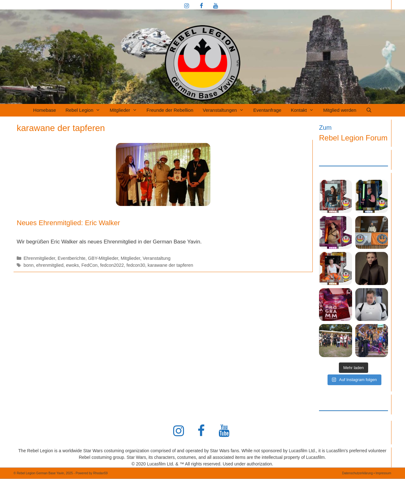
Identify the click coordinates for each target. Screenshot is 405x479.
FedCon (90, 265)
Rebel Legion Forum (353, 138)
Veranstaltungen (225, 110)
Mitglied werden (339, 110)
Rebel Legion (85, 110)
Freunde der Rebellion (169, 110)
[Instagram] (187, 6)
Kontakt (304, 110)
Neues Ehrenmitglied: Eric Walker (68, 223)
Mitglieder (126, 110)
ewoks (72, 265)
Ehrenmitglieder (39, 258)
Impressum (383, 473)
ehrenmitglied (50, 265)
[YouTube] (215, 6)
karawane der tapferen (170, 265)
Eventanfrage (267, 110)
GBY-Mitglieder (103, 258)
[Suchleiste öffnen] (368, 110)
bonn (29, 265)
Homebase (44, 110)
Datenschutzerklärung (357, 473)
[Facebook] (201, 6)
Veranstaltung (156, 258)
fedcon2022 (112, 265)
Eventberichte (71, 258)
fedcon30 (135, 265)
